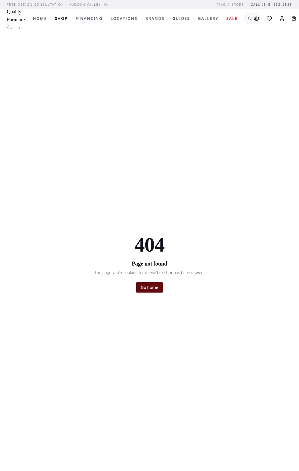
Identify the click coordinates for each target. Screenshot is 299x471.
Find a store (230, 4)
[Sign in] (282, 18)
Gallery (208, 18)
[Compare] (257, 18)
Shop (61, 18)
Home (40, 18)
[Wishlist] (269, 18)
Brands (154, 18)
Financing (89, 18)
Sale (231, 18)
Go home (149, 287)
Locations (124, 18)
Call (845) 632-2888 (271, 4)
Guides (181, 18)
